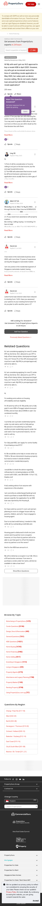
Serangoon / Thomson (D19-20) (17, 726)
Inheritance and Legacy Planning (20, 677)
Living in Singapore (15, 667)
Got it (25, 111)
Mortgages (8, 860)
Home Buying (14, 647)
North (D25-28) (11, 721)
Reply (17, 144)
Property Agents (14, 672)
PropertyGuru (9, 855)
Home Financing (11, 57)
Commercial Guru (21, 814)
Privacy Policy (11, 892)
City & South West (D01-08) (15, 746)
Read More (8, 135)
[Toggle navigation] (39, 4)
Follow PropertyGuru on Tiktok (29, 779)
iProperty (21, 846)
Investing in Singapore (16, 662)
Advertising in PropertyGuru (18, 621)
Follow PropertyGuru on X (26, 779)
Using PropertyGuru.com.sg (18, 692)
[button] (36, 784)
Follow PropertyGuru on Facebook (13, 779)
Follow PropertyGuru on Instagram (16, 779)
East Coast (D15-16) (13, 741)
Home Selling (13, 657)
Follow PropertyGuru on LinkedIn (23, 779)
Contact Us (8, 789)
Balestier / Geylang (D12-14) (16, 736)
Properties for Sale (11, 865)
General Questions (15, 636)
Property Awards (21, 822)
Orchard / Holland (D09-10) (15, 731)
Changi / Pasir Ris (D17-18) (15, 711)
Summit (21, 831)
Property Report (21, 840)
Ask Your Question (21, 332)
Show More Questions (21, 571)
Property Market (14, 682)
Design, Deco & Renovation (17, 631)
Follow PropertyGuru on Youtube (19, 779)
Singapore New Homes (12, 875)
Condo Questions (15, 626)
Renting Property (14, 687)
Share (17, 94)
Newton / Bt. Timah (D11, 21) (16, 752)
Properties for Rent (11, 870)
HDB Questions (14, 642)
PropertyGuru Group (11, 784)
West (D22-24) (11, 716)
